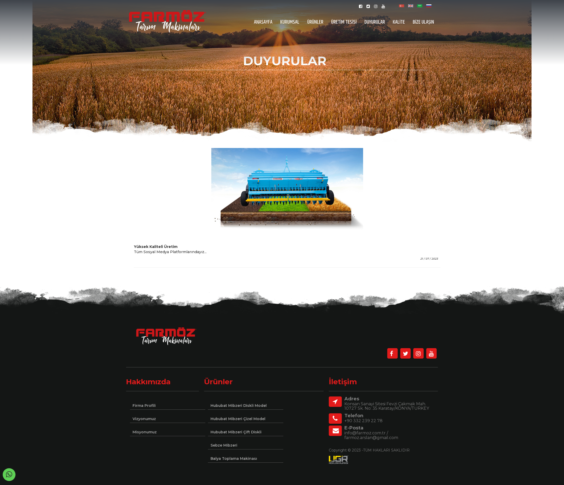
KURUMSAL (289, 22)
